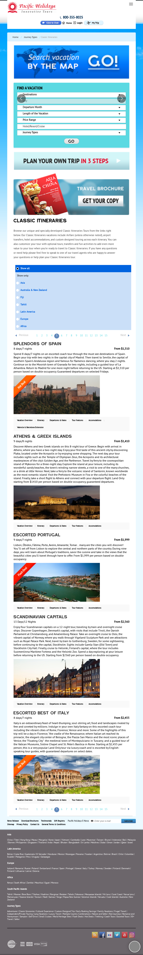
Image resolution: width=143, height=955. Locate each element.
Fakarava (79, 894)
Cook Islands (112, 897)
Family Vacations (105, 911)
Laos (83, 840)
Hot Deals (89, 917)
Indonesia (116, 840)
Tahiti (23, 304)
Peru (28, 857)
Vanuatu (101, 897)
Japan (57, 840)
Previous (23, 335)
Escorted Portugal (37, 535)
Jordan (117, 842)
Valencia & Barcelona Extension (30, 427)
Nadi (45, 897)
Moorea (17, 894)
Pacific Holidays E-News (78, 821)
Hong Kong (25, 840)
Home (15, 37)
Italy (85, 868)
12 (91, 335)
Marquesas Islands (93, 894)
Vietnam (65, 840)
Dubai (102, 842)
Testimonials (46, 821)
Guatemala (30, 854)
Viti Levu (106, 894)
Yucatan (88, 854)
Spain (62, 868)
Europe (24, 319)
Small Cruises (45, 917)
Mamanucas (12, 897)
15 (106, 335)
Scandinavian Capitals (40, 617)
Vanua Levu (129, 894)
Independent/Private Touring (20, 914)
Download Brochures (30, 821)
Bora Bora (26, 894)
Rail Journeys (115, 914)
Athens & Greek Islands (43, 437)
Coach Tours (109, 917)
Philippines (21, 842)
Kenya (10, 883)
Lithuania (20, 871)
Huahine (45, 894)
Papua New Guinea (71, 897)
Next (123, 335)
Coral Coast (117, 894)
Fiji (22, 297)
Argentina (98, 854)
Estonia (36, 871)
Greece (78, 868)
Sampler (23, 917)
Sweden (107, 868)
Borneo (11, 842)
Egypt (47, 883)
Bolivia (107, 854)
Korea (51, 840)
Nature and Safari (100, 914)
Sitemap (10, 824)
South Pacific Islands (17, 889)
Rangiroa (54, 894)
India (50, 842)
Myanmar (91, 840)
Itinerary (40, 420)
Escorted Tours (123, 917)
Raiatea (63, 894)
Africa (23, 326)
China (10, 840)
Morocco (54, 883)
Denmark (126, 868)
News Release (13, 821)
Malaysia (132, 840)
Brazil (114, 854)
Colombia (129, 854)
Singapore (32, 842)
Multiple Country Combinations (77, 914)
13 (96, 335)
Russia (27, 868)
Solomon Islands (89, 897)
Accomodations (95, 420)
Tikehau (35, 894)
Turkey (91, 868)
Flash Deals (78, 917)
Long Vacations (40, 914)
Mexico (61, 854)
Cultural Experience (45, 911)
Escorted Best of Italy (41, 713)
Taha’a (71, 894)
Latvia (28, 871)
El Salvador (41, 854)
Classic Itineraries (27, 911)
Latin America (27, 311)
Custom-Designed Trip (65, 911)
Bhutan (64, 842)
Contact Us (34, 824)
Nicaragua (70, 854)
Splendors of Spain (37, 344)
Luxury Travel (55, 914)
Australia (124, 897)
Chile (121, 854)
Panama (79, 854)
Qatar (123, 842)
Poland (35, 868)
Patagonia (20, 857)
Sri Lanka (85, 842)
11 (86, 335)
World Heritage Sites (62, 917)
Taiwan (100, 840)
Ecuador (10, 857)
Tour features (77, 420)
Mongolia (43, 840)
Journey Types (30, 37)
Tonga (59, 897)
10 (81, 335)
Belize (10, 854)
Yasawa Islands (26, 897)
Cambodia (75, 840)
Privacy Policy (22, 824)
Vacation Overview (24, 420)
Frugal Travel (120, 911)
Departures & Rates (58, 420)
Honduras (52, 854)
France (55, 868)
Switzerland (45, 868)
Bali (124, 840)
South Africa (19, 883)
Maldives (95, 842)
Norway (99, 868)
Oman (110, 842)
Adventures (12, 911)
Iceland (10, 868)
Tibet (16, 840)
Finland (116, 868)
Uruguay (35, 857)
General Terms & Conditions (54, 824)
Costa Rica (18, 854)
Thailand (42, 842)
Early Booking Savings (86, 911)
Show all (25, 268)
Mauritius (39, 883)
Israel (130, 842)
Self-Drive (33, 917)
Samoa (52, 897)
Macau (34, 840)
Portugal (70, 868)
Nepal (56, 842)
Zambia (30, 883)
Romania (19, 868)
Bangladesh (74, 842)
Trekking (99, 917)
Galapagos (45, 857)
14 (101, 335)
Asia (22, 283)
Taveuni (38, 897)
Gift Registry (59, 821)
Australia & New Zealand (33, 290)
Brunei (108, 840)
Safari (17, 919)
